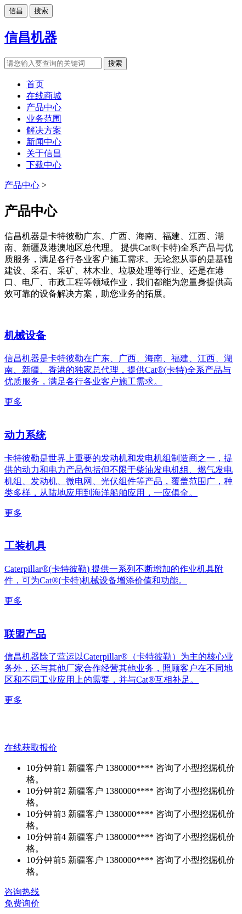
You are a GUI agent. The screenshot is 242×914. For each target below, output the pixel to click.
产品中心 (43, 107)
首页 (35, 84)
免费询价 (22, 903)
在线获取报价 (30, 747)
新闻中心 (43, 141)
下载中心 (43, 164)
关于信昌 (43, 153)
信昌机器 (30, 37)
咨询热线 (22, 891)
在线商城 (43, 95)
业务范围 (43, 118)
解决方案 (43, 130)
